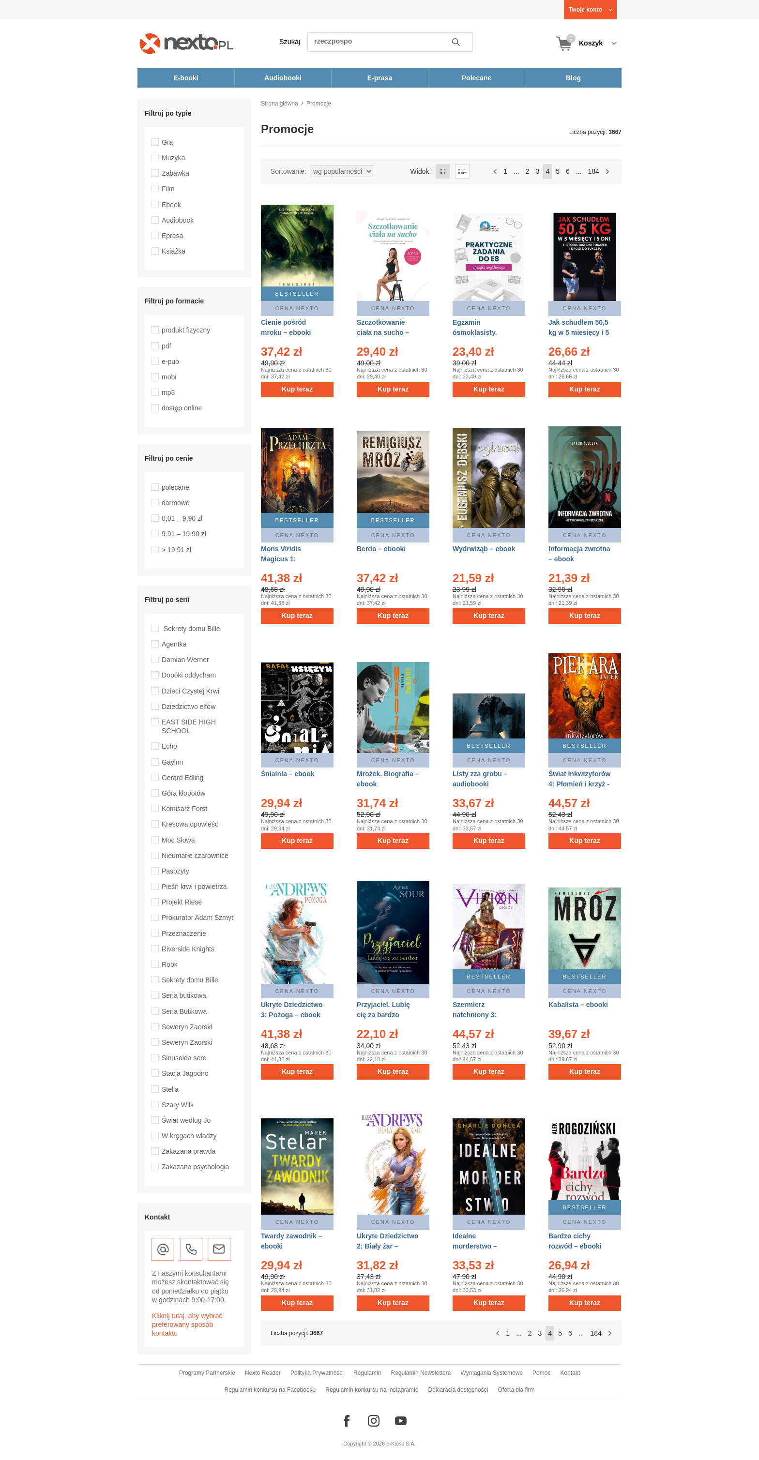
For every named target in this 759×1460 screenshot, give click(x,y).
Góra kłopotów (183, 793)
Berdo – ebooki (381, 549)
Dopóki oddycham (189, 675)
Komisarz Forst (184, 809)
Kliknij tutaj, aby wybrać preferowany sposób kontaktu (187, 1324)
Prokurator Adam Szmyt (197, 917)
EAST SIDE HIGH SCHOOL (189, 726)
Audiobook (178, 220)
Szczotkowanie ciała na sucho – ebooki (383, 332)
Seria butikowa (184, 995)
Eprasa (172, 236)
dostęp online (182, 408)
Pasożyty (175, 871)
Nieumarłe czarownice (195, 855)
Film (168, 189)
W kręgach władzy (189, 1136)
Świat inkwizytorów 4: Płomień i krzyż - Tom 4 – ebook (579, 784)
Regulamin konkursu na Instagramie (371, 1389)
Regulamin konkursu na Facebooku (270, 1389)
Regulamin (367, 1373)
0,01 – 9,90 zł (182, 518)
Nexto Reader (263, 1373)
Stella (170, 1089)
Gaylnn (172, 762)
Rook (170, 964)
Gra (167, 142)
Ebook (171, 205)
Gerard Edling (182, 778)
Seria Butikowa (184, 1011)
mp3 (168, 392)
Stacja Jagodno (185, 1073)
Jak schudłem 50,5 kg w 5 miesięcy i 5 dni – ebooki (578, 332)
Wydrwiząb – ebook (484, 549)
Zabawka (175, 173)
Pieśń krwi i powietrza (194, 886)
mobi (169, 377)
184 (593, 171)
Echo (169, 746)
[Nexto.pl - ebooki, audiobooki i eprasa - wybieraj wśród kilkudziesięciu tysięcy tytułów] (186, 43)
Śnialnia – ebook (287, 774)
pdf (166, 346)
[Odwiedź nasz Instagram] (373, 1421)
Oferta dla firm (516, 1389)
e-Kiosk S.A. (401, 1443)
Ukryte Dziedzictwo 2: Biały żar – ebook (388, 1246)
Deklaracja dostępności (458, 1389)
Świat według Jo (186, 1120)
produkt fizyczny (186, 330)
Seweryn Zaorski (187, 1027)
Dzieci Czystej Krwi (190, 691)
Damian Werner (185, 659)
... (516, 171)
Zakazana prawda (188, 1151)
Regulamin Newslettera (421, 1373)
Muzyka (173, 158)
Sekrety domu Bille (191, 628)
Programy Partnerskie (207, 1373)
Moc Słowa (178, 840)
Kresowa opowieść (190, 824)
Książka (173, 251)
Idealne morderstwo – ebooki (475, 1246)
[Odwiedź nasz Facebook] (346, 1421)
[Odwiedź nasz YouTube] (401, 1421)
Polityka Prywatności (317, 1373)
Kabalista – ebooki (578, 1004)
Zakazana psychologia (195, 1167)
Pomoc (541, 1373)
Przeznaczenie (184, 933)
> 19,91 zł (176, 550)
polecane (175, 487)
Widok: (420, 171)
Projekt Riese (182, 902)
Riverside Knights (188, 949)
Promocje (318, 103)
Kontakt (570, 1373)
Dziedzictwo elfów (188, 706)
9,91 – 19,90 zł (184, 534)
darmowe (176, 503)
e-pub (170, 361)
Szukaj (289, 41)
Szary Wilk (178, 1105)
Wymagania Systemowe (491, 1373)
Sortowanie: (288, 171)
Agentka (174, 644)
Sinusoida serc (184, 1058)
